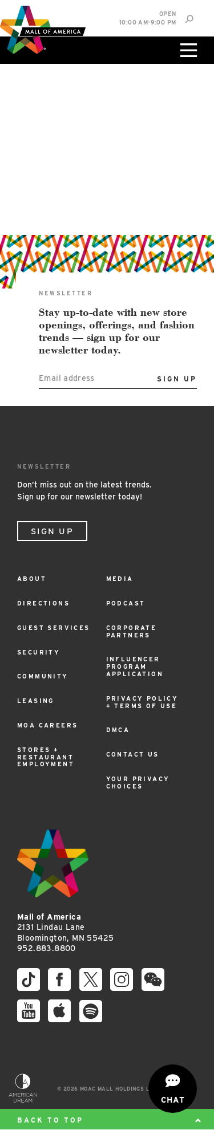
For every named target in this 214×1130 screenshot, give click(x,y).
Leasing (35, 701)
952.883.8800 (46, 948)
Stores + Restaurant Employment (45, 757)
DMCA (118, 730)
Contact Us (132, 754)
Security (38, 652)
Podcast (126, 603)
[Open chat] (172, 1088)
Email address (67, 378)
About (31, 579)
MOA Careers (47, 725)
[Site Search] (189, 19)
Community (42, 676)
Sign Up (52, 531)
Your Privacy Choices (138, 782)
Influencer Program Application (134, 667)
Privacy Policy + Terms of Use (142, 702)
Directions (43, 603)
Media (120, 579)
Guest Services (53, 628)
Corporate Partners (131, 631)
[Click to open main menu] (187, 50)
